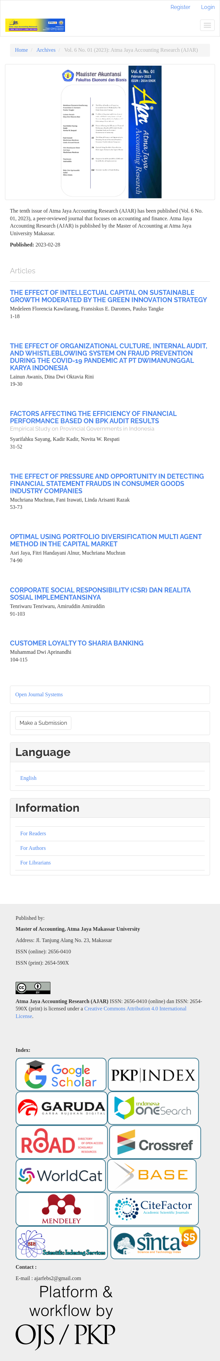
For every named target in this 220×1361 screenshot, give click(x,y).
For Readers (33, 833)
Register (180, 7)
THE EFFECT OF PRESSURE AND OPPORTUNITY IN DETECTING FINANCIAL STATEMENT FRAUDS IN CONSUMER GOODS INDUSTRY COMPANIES (107, 483)
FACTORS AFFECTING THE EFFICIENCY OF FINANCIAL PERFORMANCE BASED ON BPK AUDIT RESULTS (110, 421)
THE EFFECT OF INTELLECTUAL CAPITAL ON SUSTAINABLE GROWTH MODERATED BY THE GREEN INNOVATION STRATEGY (108, 296)
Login (208, 7)
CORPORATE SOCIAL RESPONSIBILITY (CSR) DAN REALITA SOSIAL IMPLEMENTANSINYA (100, 593)
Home (21, 50)
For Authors (33, 848)
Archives (46, 50)
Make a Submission (43, 723)
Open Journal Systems (39, 694)
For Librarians (35, 862)
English (28, 778)
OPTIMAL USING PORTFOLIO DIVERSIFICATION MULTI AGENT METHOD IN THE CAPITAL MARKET (105, 540)
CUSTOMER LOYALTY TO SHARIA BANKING (77, 643)
